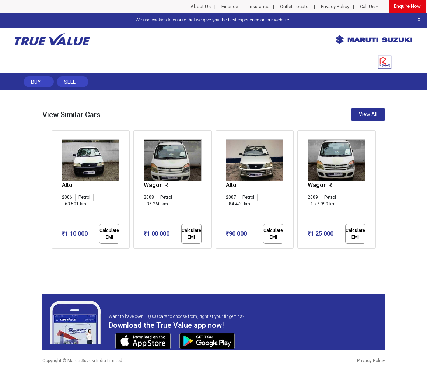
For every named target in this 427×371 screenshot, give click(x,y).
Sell (70, 82)
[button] (54, 254)
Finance (229, 6)
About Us (200, 6)
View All (368, 114)
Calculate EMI (109, 234)
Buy (36, 82)
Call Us (367, 6)
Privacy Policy (335, 6)
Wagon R (156, 184)
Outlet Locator (295, 6)
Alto (231, 184)
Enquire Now (407, 6)
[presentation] (55, 191)
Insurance (259, 6)
